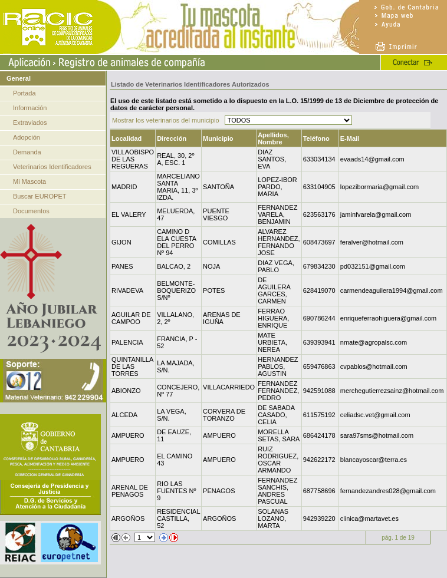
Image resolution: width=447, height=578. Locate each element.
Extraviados (30, 122)
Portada (24, 93)
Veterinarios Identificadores (52, 166)
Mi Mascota (29, 181)
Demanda (27, 152)
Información (30, 107)
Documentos (31, 210)
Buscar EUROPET (39, 196)
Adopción (26, 137)
